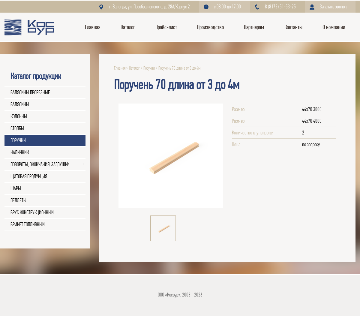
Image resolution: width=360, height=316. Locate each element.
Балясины (19, 104)
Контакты (293, 27)
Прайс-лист (166, 27)
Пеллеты (18, 200)
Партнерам (254, 27)
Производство (210, 27)
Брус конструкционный (32, 212)
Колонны (18, 116)
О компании (333, 27)
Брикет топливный (27, 224)
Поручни (18, 140)
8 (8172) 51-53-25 (280, 6)
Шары (15, 188)
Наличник (19, 152)
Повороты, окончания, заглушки (40, 164)
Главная (92, 27)
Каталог (128, 27)
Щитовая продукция (28, 176)
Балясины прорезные (30, 92)
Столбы (17, 128)
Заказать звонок (333, 7)
